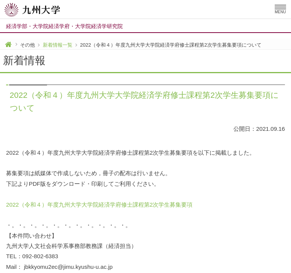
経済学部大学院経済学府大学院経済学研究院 (64, 26)
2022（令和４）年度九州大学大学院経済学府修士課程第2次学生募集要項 (99, 204)
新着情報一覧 (57, 45)
